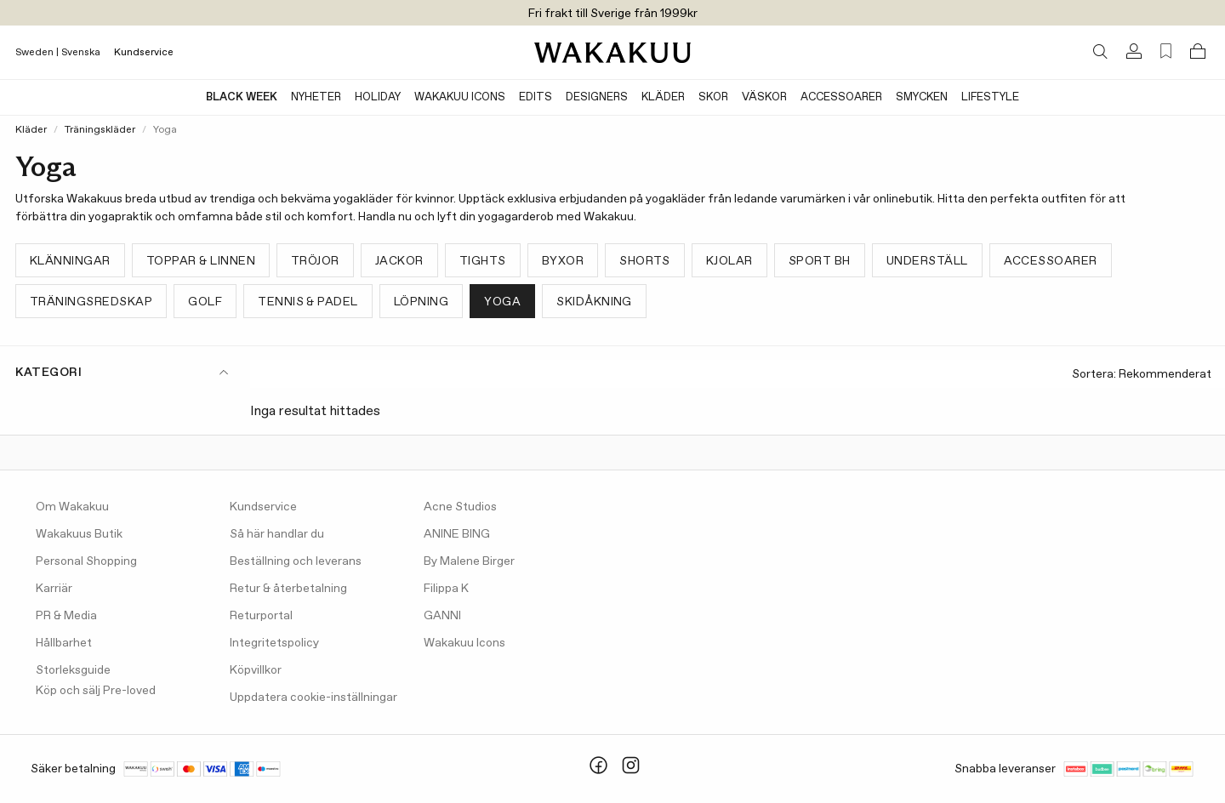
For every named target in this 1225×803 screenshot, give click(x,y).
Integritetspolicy (274, 643)
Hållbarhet (64, 643)
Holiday (378, 97)
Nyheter (316, 97)
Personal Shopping (86, 561)
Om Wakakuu (72, 507)
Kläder (663, 97)
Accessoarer (841, 97)
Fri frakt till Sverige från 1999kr (613, 13)
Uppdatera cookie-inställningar (313, 697)
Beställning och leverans (296, 561)
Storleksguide (73, 670)
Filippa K (446, 588)
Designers (597, 97)
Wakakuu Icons (459, 97)
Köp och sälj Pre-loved (96, 690)
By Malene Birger (469, 561)
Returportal (261, 616)
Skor (713, 97)
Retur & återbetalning (288, 588)
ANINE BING (457, 534)
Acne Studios (460, 507)
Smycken (922, 97)
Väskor (764, 97)
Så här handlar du (277, 534)
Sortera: (1141, 375)
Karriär (54, 588)
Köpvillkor (256, 670)
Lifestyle (990, 97)
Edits (535, 97)
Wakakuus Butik (79, 534)
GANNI (442, 616)
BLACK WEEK (241, 97)
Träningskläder (100, 130)
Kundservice (144, 53)
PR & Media (66, 616)
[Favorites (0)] (1166, 51)
